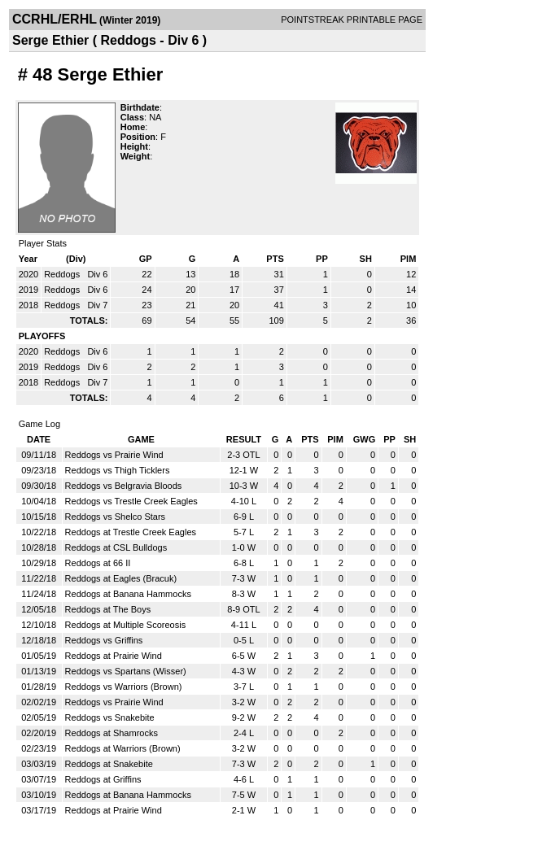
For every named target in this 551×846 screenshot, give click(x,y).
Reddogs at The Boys (108, 609)
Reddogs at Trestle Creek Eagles (130, 532)
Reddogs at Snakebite (109, 764)
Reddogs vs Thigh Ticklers (117, 470)
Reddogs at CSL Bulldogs (116, 547)
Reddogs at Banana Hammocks (128, 594)
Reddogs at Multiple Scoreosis (125, 625)
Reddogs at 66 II (98, 563)
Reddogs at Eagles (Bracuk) (121, 578)
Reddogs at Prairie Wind (113, 656)
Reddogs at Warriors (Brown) (123, 748)
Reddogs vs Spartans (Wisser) (125, 671)
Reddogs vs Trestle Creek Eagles (131, 501)
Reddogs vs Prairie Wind (114, 455)
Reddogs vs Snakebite (110, 717)
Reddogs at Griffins (103, 779)
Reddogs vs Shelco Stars (115, 516)
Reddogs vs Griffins (104, 640)
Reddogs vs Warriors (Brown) (123, 686)
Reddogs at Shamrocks (111, 733)
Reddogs (63, 274)
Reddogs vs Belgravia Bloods (123, 486)
